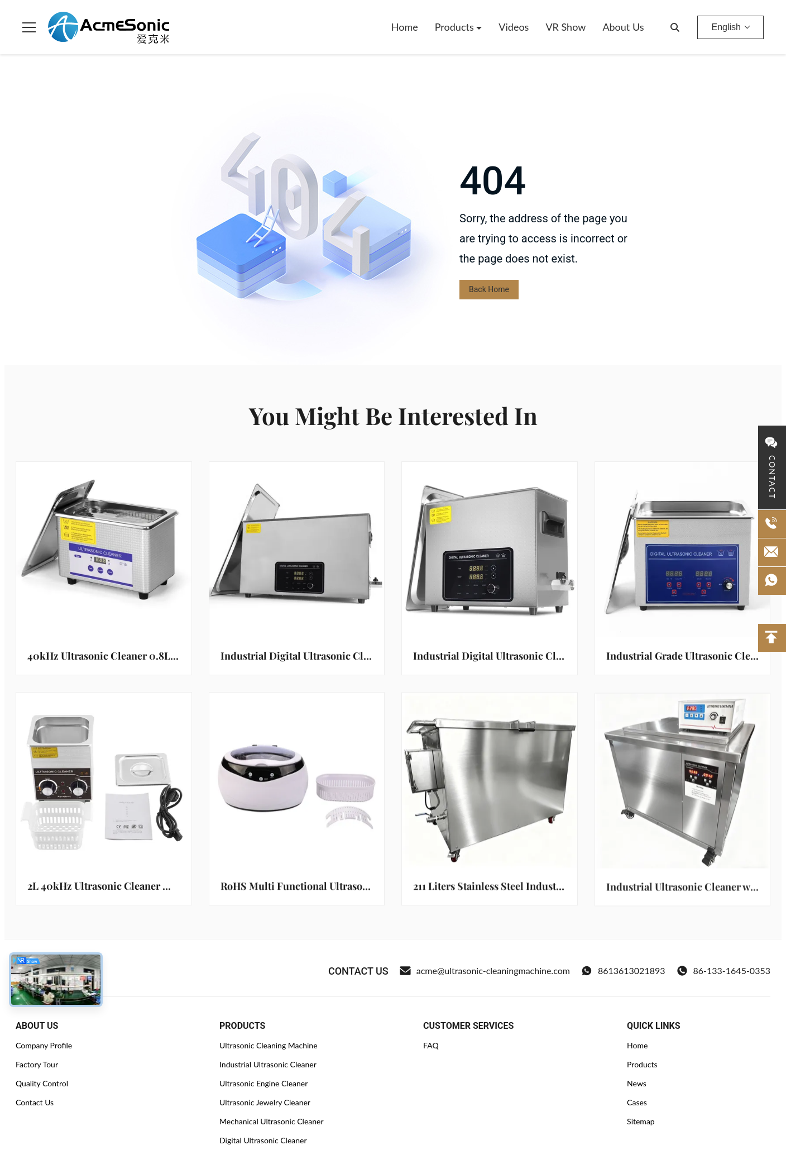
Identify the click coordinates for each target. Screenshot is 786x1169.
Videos (514, 27)
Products (456, 27)
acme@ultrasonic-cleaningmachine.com (485, 970)
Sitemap (641, 1121)
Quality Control (42, 1083)
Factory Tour (37, 1064)
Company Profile (44, 1045)
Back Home (489, 289)
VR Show (565, 27)
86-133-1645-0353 (723, 970)
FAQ (431, 1045)
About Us (623, 27)
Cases (637, 1102)
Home (404, 27)
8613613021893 (623, 970)
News (636, 1083)
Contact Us (35, 1102)
